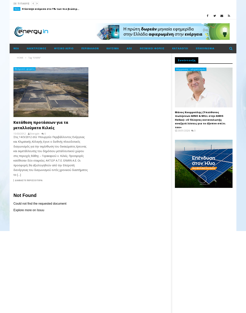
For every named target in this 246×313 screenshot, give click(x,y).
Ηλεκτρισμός (36, 48)
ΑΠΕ (129, 48)
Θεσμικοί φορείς (152, 48)
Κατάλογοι (180, 48)
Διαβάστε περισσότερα (28, 180)
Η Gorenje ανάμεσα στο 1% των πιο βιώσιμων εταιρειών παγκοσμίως (51, 9)
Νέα (17, 9)
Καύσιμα (112, 48)
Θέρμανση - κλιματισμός (191, 69)
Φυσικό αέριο (64, 48)
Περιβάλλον (90, 48)
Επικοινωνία (205, 48)
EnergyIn (34, 134)
